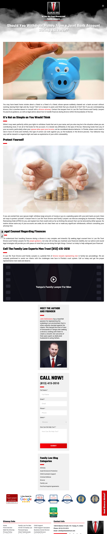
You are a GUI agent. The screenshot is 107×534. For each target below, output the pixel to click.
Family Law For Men (24, 525)
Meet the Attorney (8, 530)
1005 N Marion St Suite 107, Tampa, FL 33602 (68, 526)
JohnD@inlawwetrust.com (66, 531)
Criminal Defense (45, 477)
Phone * (42, 408)
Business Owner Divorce (41, 530)
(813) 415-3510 (49, 383)
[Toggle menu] (103, 6)
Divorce (42, 480)
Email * (42, 399)
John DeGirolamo (46, 319)
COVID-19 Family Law (25, 528)
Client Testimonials (24, 532)
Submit (53, 446)
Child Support (38, 525)
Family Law (44, 483)
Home (5, 525)
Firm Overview (7, 528)
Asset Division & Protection (48, 471)
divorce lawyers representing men (65, 256)
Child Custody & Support (48, 474)
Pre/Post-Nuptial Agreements (49, 486)
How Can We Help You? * (48, 427)
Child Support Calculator (42, 528)
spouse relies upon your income (42, 129)
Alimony (42, 468)
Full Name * (44, 390)
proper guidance (35, 241)
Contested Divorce (40, 532)
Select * (42, 417)
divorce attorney (45, 109)
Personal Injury (23, 530)
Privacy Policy (7, 532)
